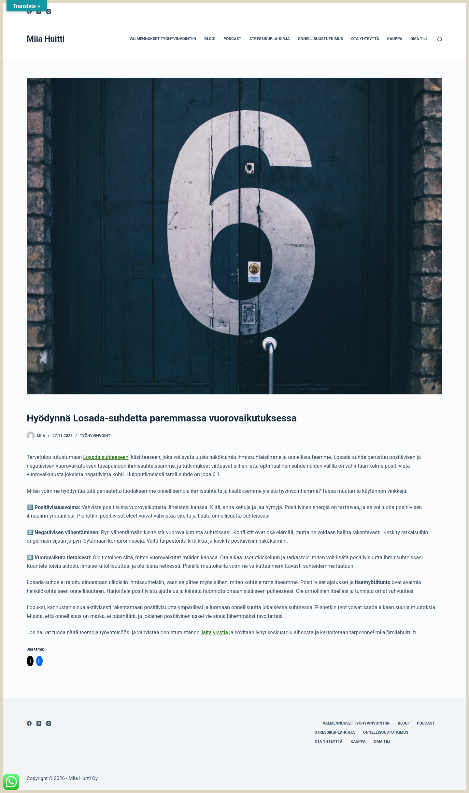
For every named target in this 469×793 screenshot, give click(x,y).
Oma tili (418, 39)
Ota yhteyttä (365, 39)
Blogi (209, 39)
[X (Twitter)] (38, 723)
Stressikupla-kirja (269, 39)
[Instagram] (48, 11)
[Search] (439, 39)
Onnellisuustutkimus (320, 39)
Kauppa (394, 39)
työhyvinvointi (95, 435)
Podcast (232, 39)
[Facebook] (29, 723)
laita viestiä (214, 632)
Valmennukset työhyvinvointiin (162, 39)
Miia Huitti (46, 39)
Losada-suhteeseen (105, 457)
